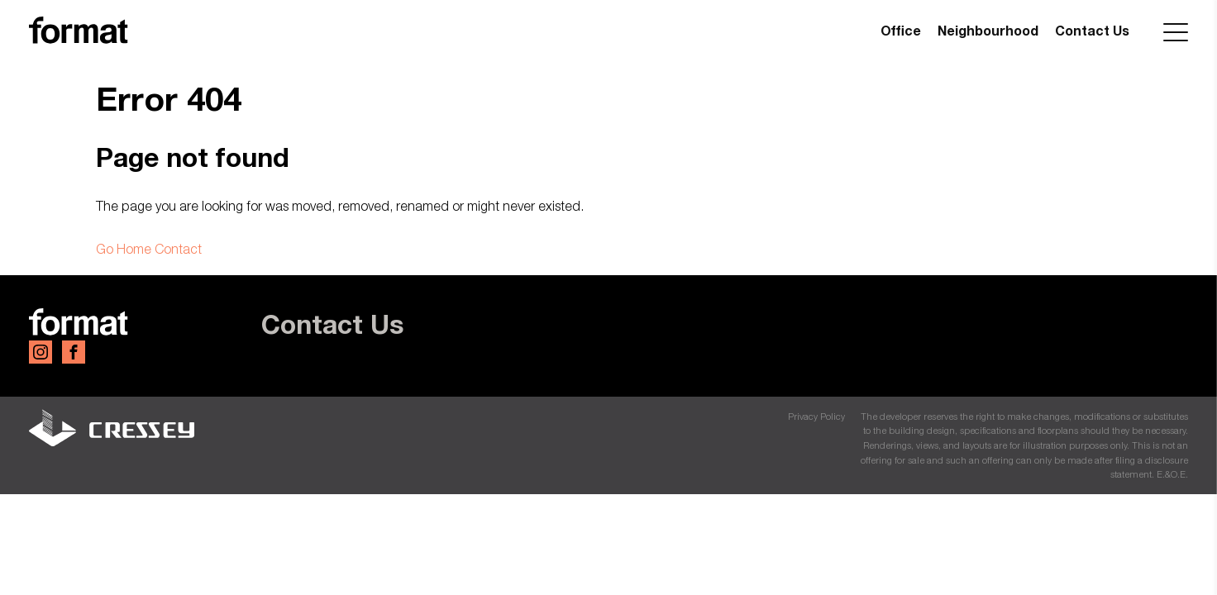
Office (901, 30)
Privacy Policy (816, 416)
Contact (178, 248)
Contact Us (1092, 30)
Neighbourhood (988, 30)
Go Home (123, 248)
